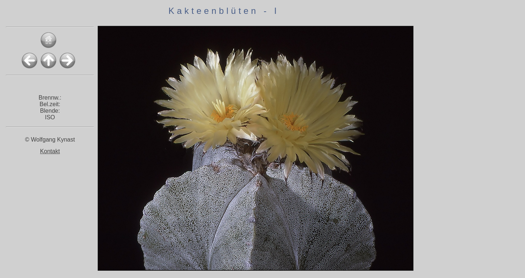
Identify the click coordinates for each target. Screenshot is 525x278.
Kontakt (50, 151)
